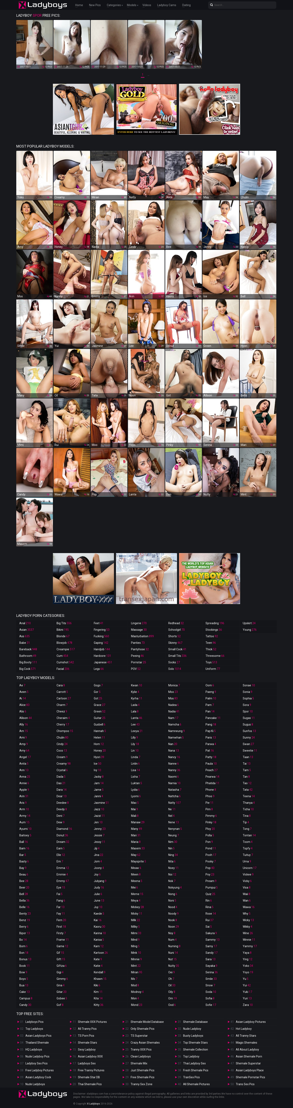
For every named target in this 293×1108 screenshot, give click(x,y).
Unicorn (249, 868)
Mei (134, 887)
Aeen (23, 691)
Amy (24, 750)
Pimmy (211, 815)
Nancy (174, 757)
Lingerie (139, 623)
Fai (59, 894)
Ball (23, 841)
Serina (212, 972)
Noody (173, 913)
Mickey (137, 907)
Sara (210, 959)
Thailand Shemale (37, 1042)
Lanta (136, 718)
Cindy (62, 744)
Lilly (134, 737)
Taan (248, 757)
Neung (173, 835)
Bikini (63, 629)
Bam (24, 848)
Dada (61, 776)
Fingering (101, 629)
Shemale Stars (87, 1042)
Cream (62, 757)
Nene (173, 822)
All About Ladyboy (247, 1049)
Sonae (249, 685)
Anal (25, 623)
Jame (99, 789)
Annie (24, 783)
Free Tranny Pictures (91, 1070)
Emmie (62, 874)
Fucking (101, 636)
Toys (211, 662)
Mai (134, 809)
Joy (97, 874)
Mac (135, 802)
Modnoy (137, 991)
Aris (23, 802)
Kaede (99, 913)
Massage (139, 629)
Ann (23, 770)
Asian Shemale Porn (249, 1056)
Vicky (247, 881)
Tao (247, 783)
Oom (210, 685)
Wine (248, 933)
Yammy (250, 946)
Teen (211, 642)
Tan (246, 776)
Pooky (211, 861)
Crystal (62, 770)
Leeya (137, 731)
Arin (23, 796)
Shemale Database (195, 1021)
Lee (135, 724)
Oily (171, 991)
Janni (98, 796)
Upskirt (249, 623)
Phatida (212, 783)
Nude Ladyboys (35, 1084)
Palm (211, 698)
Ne (172, 809)
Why (246, 913)
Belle (24, 907)
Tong (247, 828)
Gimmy (62, 978)
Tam (247, 770)
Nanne (173, 763)
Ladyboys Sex (87, 1063)
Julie (98, 894)
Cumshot (65, 662)
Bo (23, 939)
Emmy (63, 881)
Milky (135, 926)
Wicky (248, 920)
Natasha (174, 789)
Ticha (248, 809)
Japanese (103, 662)
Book (24, 965)
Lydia (135, 789)
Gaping (101, 642)
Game (62, 946)
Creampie (66, 649)
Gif (60, 952)
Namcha (174, 724)
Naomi (173, 776)
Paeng (211, 691)
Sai (209, 926)
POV (136, 668)
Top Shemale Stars (195, 1042)
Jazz (99, 809)
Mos (173, 698)
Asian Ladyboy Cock (38, 1077)
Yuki (247, 991)
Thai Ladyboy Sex (194, 1063)
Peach (212, 770)
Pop (210, 868)
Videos (146, 5)
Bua (23, 985)
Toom (248, 841)
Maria (136, 841)
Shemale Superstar (248, 1063)
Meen (136, 874)
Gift (61, 959)
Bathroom (27, 655)
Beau (23, 874)
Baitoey (25, 835)
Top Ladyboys (34, 1028)
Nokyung (175, 887)
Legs (99, 668)
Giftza (62, 965)
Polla (210, 835)
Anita (23, 763)
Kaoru (99, 926)
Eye (61, 887)
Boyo (23, 978)
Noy (171, 933)
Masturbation (142, 636)
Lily (135, 744)
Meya (135, 900)
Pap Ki (211, 731)
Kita (98, 998)
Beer (24, 887)
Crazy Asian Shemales (145, 1042)
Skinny (175, 642)
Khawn (100, 978)
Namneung (176, 731)
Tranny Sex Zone (141, 1084)
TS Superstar (139, 1035)
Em (60, 861)
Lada (135, 705)
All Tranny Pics (87, 1028)
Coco (62, 750)
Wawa (249, 907)
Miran (136, 972)
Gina (61, 985)
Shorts (174, 636)
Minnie (136, 959)
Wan (247, 900)
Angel (25, 757)
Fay (61, 913)
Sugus (248, 724)
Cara (61, 685)
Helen (99, 737)
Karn (99, 946)
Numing (174, 946)
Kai (98, 920)
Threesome (215, 655)
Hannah (100, 731)
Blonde (63, 636)
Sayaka (211, 965)
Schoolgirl (176, 629)
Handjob (102, 649)
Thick (211, 649)
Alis (22, 711)
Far (61, 907)
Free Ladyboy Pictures (39, 1070)
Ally (23, 724)
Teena (249, 796)
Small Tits (177, 655)
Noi (172, 874)
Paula (211, 763)
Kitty (98, 1005)
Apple (24, 789)
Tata (248, 789)
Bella (24, 900)
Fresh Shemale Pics (195, 1070)
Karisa (99, 939)
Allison (25, 718)
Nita (172, 861)
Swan (248, 744)
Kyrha (136, 698)
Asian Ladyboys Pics (38, 1035)
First (61, 926)
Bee (23, 881)
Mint (136, 965)
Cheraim (63, 718)
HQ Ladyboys (33, 1049)
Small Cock (177, 649)
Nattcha (174, 796)
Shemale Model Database (147, 1021)
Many (136, 828)
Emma (63, 868)
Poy (210, 874)
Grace (99, 705)
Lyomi (136, 796)
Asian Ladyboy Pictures (251, 1021)
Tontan (249, 835)
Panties (138, 642)
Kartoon (101, 952)
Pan (210, 711)
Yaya (247, 952)
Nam (173, 718)
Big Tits (64, 623)
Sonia (247, 691)
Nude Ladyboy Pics (37, 1056)
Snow (210, 985)
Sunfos (249, 731)
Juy (98, 907)
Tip (246, 822)
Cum (62, 655)
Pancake (213, 718)
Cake (24, 991)
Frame (63, 939)
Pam (210, 705)
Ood (172, 1005)
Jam (99, 783)
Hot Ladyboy (244, 1028)
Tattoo (212, 636)
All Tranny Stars (246, 1035)
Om (172, 998)
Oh (171, 978)
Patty (211, 757)
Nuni (173, 952)
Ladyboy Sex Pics (36, 1063)
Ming (135, 946)
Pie (209, 802)
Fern (61, 920)
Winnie (249, 939)
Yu (245, 978)
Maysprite (138, 861)
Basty (24, 861)
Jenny (100, 828)
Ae (22, 685)
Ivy (97, 770)
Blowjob (64, 642)
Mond (136, 1005)
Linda (135, 757)
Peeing (137, 655)
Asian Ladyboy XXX (90, 1056)
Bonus (25, 959)
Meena (136, 881)
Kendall (99, 972)
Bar (22, 855)
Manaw (137, 822)
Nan (172, 744)
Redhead (176, 623)
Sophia (248, 698)
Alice (24, 705)
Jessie (99, 835)
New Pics (95, 5)
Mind (135, 939)
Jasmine (101, 802)
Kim (98, 991)
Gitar (62, 991)
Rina (209, 907)
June (99, 900)
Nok (171, 881)
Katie (98, 965)
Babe (24, 642)
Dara (62, 789)
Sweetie (250, 750)
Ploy (210, 828)
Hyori (99, 757)
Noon (173, 926)
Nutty (173, 965)
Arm (24, 809)
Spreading (215, 623)
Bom (23, 946)
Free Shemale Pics (142, 1077)
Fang (61, 900)
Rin (209, 900)
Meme (137, 894)
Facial (63, 668)
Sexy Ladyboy (87, 1049)
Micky (136, 913)
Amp (23, 744)
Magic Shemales (246, 1042)
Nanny (174, 770)
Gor (97, 691)
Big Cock (27, 668)
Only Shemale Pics (142, 1028)
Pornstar (138, 662)
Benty (25, 913)
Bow (23, 972)
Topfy (248, 848)
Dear (62, 796)
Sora (247, 705)
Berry (23, 926)
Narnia (174, 783)
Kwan (136, 685)
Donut (62, 835)
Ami (23, 737)
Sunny (249, 737)
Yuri (247, 998)
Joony (99, 868)
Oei (171, 972)
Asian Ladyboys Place (250, 1070)
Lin (135, 750)
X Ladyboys (93, 1103)
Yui (247, 985)
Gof (60, 1005)
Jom (98, 861)
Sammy (213, 939)
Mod (135, 985)
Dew (61, 822)
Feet (98, 623)
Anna (24, 776)
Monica (174, 685)
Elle (61, 855)
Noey (173, 868)
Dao (61, 783)
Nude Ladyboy (192, 1028)
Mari (136, 835)
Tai (246, 763)
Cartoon (64, 698)
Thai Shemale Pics (90, 1084)
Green (99, 711)
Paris (211, 737)
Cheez (62, 711)
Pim (209, 809)
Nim (172, 841)
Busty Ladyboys (193, 1035)
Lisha (135, 776)
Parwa (211, 744)
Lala (135, 711)
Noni (172, 900)
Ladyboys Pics (34, 1021)
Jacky (99, 776)
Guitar (99, 718)
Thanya (249, 802)
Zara (248, 1005)
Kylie (135, 691)
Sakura (211, 933)
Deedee (63, 802)
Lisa (135, 770)
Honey (100, 750)
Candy (25, 1005)
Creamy (64, 763)
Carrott (62, 691)
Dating (186, 5)
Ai (22, 698)
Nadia (173, 711)
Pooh (211, 855)
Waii (246, 894)
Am (23, 731)
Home (79, 5)
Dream (63, 841)
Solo (174, 668)
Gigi (60, 972)
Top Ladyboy (191, 1056)
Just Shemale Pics (142, 1070)
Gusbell (99, 724)
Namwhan (176, 737)
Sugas (249, 718)
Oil (171, 985)
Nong (172, 894)
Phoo (210, 796)
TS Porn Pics (86, 1035)
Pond (211, 848)
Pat (210, 750)
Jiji (96, 848)
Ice (97, 763)
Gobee (62, 998)
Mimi (136, 933)
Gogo (98, 685)
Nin (171, 848)
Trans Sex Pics (245, 1084)
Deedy (62, 809)
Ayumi (25, 828)
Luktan (136, 783)
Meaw (136, 868)
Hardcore (102, 655)
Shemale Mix (139, 1063)
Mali (135, 815)
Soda (211, 991)
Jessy (99, 841)
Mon (135, 998)
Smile (211, 978)
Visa (246, 887)
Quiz (210, 894)
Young (250, 629)
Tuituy (248, 855)
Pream (211, 881)
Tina (247, 815)
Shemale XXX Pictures (92, 1021)
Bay (22, 868)
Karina (100, 933)
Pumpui (212, 887)
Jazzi (99, 815)
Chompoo (65, 731)
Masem (138, 848)
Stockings (214, 629)
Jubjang (100, 881)
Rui (209, 920)
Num (172, 939)
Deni (61, 815)
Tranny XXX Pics (141, 1049)
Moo (173, 691)
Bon (23, 952)
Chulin (62, 737)
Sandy (212, 952)
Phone (211, 789)
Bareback (28, 649)
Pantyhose (140, 649)
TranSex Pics (191, 1077)
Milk (135, 920)
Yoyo (248, 972)
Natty (174, 802)
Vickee (248, 874)
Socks (174, 662)
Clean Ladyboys (141, 1056)
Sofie (211, 1005)
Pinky (211, 822)
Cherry (63, 724)
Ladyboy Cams (166, 5)
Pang (211, 724)
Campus (25, 998)
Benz (24, 920)
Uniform (213, 668)
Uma (247, 861)
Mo (134, 978)
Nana (173, 750)
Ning (173, 855)
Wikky (247, 926)
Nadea (173, 705)
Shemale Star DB (89, 1077)
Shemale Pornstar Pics (250, 1077)
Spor (248, 711)
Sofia (210, 998)
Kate (98, 959)
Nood (172, 907)
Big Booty (28, 662)
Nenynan (175, 828)
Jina (98, 855)
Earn (61, 848)
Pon (209, 841)
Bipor (24, 933)
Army (24, 815)
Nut (172, 959)
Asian (26, 629)
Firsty (61, 933)
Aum (24, 822)
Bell (23, 894)
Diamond (64, 828)
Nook (172, 920)
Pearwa (212, 776)
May (135, 855)
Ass (24, 636)
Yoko (248, 965)
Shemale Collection (195, 1049)
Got (98, 698)
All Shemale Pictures (196, 1084)
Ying (247, 959)
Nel (171, 815)
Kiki (97, 985)
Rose (211, 913)
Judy (99, 887)
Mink (136, 952)
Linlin (135, 763)
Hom (99, 744)
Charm (62, 705)
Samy (211, 946)
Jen (98, 822)
